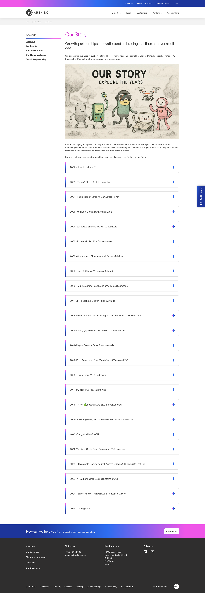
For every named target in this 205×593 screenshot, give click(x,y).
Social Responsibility (36, 59)
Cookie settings (94, 586)
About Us (129, 3)
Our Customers (33, 567)
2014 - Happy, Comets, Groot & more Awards (92, 345)
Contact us (171, 531)
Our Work (30, 562)
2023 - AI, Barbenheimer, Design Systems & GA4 (94, 478)
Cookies (68, 586)
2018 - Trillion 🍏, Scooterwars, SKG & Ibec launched (96, 404)
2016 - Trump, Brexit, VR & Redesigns (88, 375)
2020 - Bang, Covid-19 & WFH (84, 434)
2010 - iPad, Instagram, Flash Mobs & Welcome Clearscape (99, 285)
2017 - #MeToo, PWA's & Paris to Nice (88, 389)
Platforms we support (36, 557)
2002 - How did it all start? (83, 167)
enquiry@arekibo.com (75, 554)
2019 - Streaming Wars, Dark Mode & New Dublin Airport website (101, 419)
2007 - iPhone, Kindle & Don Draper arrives (91, 241)
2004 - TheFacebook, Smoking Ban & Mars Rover (94, 196)
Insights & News (162, 3)
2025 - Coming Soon (80, 508)
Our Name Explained (36, 54)
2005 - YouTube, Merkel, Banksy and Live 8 (91, 211)
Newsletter (45, 586)
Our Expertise (32, 551)
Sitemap (79, 586)
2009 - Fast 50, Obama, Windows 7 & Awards (92, 271)
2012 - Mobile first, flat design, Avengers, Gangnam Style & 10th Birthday (105, 315)
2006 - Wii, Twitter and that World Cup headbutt (93, 226)
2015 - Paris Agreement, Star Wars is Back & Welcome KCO (99, 360)
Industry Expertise (144, 3)
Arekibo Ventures (34, 50)
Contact (176, 3)
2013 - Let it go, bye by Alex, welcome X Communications (98, 330)
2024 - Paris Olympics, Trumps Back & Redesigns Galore (98, 493)
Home (28, 22)
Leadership (31, 45)
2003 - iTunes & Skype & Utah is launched (90, 182)
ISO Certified (127, 586)
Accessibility (111, 586)
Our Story (30, 41)
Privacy (57, 586)
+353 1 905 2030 (73, 551)
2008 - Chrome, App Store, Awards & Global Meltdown (97, 256)
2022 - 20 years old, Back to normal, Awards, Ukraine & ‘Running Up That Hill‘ (107, 463)
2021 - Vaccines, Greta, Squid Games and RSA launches (97, 449)
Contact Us (31, 586)
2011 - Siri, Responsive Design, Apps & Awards (92, 300)
